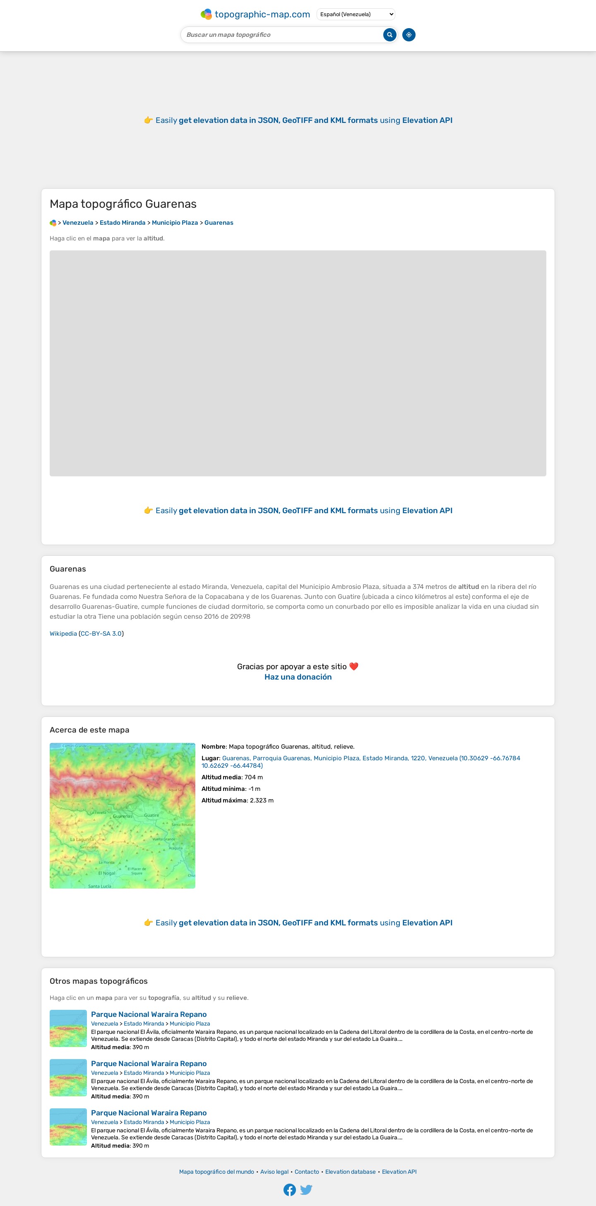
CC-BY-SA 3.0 (101, 633)
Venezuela (104, 1023)
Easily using (304, 120)
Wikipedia (63, 633)
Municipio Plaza (190, 1023)
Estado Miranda (144, 1023)
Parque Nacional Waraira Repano (149, 1014)
